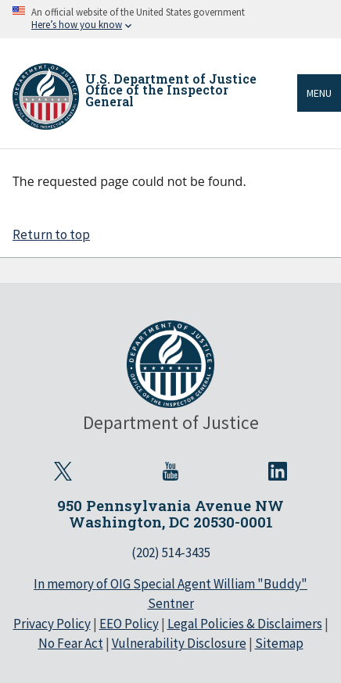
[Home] (46, 96)
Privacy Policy (52, 623)
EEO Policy (129, 623)
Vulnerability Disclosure (179, 643)
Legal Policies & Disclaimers (244, 623)
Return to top (51, 234)
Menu (319, 93)
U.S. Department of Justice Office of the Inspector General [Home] (171, 89)
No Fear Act (70, 643)
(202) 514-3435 (170, 552)
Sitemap (279, 643)
